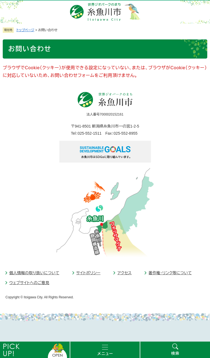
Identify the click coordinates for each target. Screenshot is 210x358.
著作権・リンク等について (170, 273)
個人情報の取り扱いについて (34, 273)
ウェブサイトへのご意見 (29, 283)
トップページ (25, 30)
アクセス (124, 273)
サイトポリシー (88, 273)
